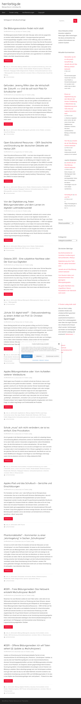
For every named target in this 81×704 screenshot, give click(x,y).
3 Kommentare (10, 581)
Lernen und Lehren (13, 68)
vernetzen (29, 73)
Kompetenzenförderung (38, 66)
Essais (29, 66)
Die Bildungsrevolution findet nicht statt (24, 28)
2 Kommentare (10, 134)
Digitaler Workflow (36, 413)
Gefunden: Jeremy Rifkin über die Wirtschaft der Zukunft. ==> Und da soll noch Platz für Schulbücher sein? (26, 88)
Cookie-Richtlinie (35, 360)
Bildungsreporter (34, 300)
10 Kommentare (10, 475)
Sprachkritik (32, 578)
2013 (7, 187)
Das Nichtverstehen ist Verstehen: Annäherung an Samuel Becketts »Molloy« (66, 255)
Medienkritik (47, 68)
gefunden (33, 130)
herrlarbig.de (11, 4)
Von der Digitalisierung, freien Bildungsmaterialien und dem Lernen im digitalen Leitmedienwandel (24, 204)
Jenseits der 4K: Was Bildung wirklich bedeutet (70, 66)
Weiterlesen (8, 60)
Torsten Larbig (13, 12)
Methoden (6, 71)
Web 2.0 (34, 73)
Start (3, 12)
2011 (7, 576)
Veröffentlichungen (28, 12)
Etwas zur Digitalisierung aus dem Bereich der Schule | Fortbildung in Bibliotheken (70, 99)
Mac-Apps (17, 415)
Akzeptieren (27, 356)
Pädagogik (13, 71)
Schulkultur (16, 73)
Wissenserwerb (41, 73)
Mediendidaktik (28, 68)
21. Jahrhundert (13, 66)
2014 (7, 130)
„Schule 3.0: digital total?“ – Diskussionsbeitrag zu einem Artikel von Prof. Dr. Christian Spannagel (27, 315)
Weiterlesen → (70, 334)
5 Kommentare (10, 77)
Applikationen (21, 413)
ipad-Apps (44, 413)
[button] (59, 344)
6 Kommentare (10, 250)
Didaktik (25, 66)
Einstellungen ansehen (52, 356)
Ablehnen (39, 356)
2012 (7, 355)
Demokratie (21, 576)
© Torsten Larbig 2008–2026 (67, 304)
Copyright (41, 12)
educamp (32, 633)
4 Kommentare (10, 419)
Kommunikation (22, 466)
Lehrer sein (48, 66)
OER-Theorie (25, 248)
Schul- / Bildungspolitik (10, 302)
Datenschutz (41, 360)
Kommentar (7, 415)
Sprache (26, 578)
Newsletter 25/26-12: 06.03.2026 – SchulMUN (70, 59)
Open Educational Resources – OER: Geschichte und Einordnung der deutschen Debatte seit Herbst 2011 (28, 145)
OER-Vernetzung (13, 189)
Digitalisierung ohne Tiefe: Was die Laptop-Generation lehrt (66, 263)
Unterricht (23, 73)
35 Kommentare (10, 637)
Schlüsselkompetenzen (41, 71)
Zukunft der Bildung (9, 132)
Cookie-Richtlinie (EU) (65, 350)
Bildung (20, 66)
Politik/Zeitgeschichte (22, 71)
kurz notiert (44, 466)
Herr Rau (67, 141)
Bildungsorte (26, 130)
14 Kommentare (10, 193)
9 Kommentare (10, 363)
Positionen (32, 71)
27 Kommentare (10, 304)
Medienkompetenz (38, 68)
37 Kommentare (10, 693)
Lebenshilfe (7, 468)
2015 (7, 66)
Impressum (47, 360)
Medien (21, 68)
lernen (5, 68)
